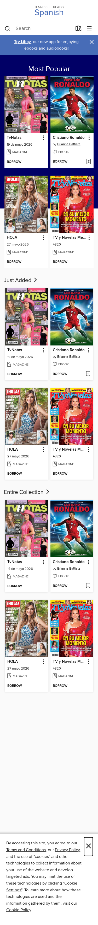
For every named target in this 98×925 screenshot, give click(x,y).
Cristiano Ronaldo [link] (69, 137)
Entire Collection (27, 492)
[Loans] (78, 29)
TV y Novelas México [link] (69, 237)
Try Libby (22, 42)
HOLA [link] (12, 237)
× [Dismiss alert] (91, 42)
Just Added (21, 280)
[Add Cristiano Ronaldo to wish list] (88, 161)
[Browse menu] (89, 28)
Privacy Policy (67, 849)
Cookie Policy (18, 909)
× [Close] (88, 846)
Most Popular (49, 69)
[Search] (7, 29)
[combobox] (38, 28)
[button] (43, 137)
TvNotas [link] (14, 137)
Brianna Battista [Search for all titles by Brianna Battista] (68, 144)
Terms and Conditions (26, 849)
